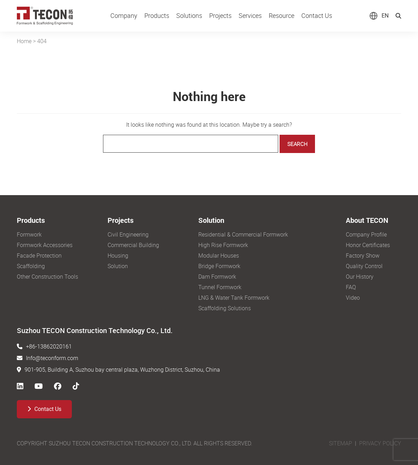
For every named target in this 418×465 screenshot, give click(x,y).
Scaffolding (31, 266)
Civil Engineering (128, 234)
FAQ (351, 287)
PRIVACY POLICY (380, 443)
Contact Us (44, 409)
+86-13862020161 (49, 346)
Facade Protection (39, 255)
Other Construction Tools (47, 276)
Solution (118, 266)
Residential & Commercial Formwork (243, 234)
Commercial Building (133, 245)
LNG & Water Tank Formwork (233, 297)
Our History (360, 276)
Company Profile (366, 234)
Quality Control (364, 266)
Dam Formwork (217, 276)
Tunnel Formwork (219, 287)
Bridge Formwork (219, 266)
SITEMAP (340, 443)
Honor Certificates (368, 245)
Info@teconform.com (52, 358)
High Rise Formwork (223, 245)
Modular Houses (218, 255)
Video (353, 297)
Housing (118, 255)
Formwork (29, 234)
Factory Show (362, 255)
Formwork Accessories (45, 245)
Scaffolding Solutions (224, 308)
